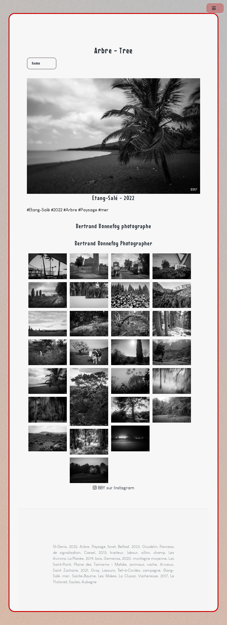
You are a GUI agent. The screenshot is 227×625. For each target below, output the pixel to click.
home (36, 63)
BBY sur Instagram (115, 487)
